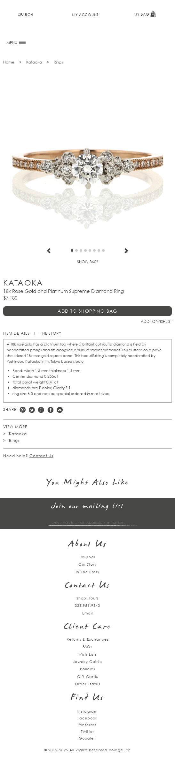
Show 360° (87, 261)
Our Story (87, 564)
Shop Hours (87, 598)
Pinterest (23, 410)
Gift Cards (87, 676)
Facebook (50, 410)
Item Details (16, 333)
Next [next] (126, 251)
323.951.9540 (87, 605)
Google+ (87, 738)
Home (8, 62)
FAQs (87, 646)
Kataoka (34, 62)
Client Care (87, 627)
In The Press (87, 572)
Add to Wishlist (156, 321)
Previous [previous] (48, 251)
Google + (41, 410)
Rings (58, 62)
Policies (87, 669)
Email (87, 613)
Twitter (32, 410)
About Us (87, 544)
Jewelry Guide (87, 661)
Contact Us (41, 455)
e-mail (60, 410)
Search (25, 14)
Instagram (87, 711)
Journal (87, 557)
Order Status (87, 684)
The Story (50, 333)
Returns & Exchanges (88, 639)
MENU (16, 42)
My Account (85, 14)
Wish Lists (87, 654)
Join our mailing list (87, 506)
